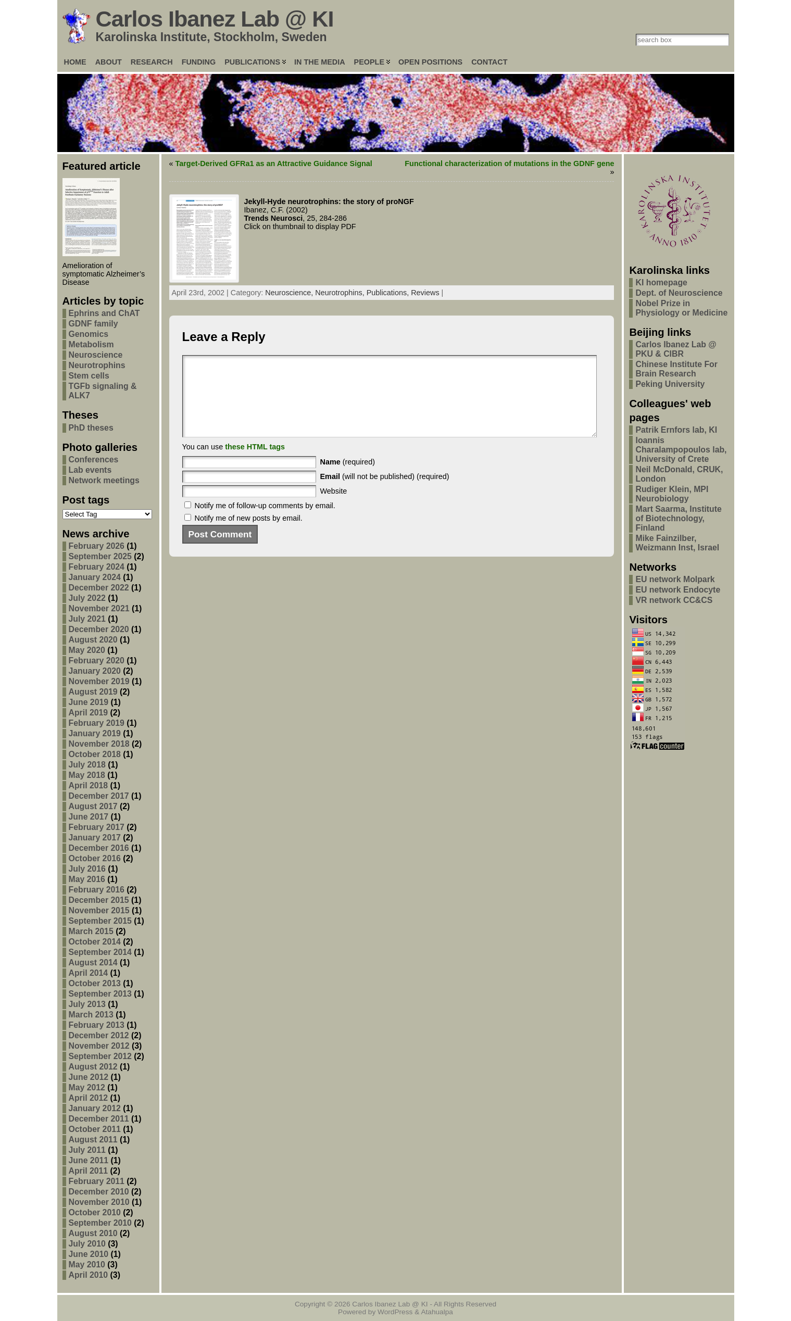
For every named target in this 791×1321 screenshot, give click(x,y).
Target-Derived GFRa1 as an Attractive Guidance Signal (273, 163)
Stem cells (89, 375)
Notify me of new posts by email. (249, 534)
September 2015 (100, 920)
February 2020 (96, 660)
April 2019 (88, 712)
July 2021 (87, 618)
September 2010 (100, 1222)
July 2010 (87, 1243)
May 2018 (87, 775)
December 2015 (99, 900)
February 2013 (96, 1025)
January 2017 (95, 837)
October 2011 (95, 1129)
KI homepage (661, 282)
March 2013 (91, 1014)
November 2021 (99, 608)
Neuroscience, (290, 292)
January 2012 (95, 1108)
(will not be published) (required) (384, 492)
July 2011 (87, 1150)
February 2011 (96, 1181)
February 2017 (96, 827)
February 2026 (96, 546)
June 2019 (89, 702)
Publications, (389, 292)
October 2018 (95, 754)
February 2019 (96, 723)
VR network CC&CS (673, 600)
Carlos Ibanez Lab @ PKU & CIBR (675, 349)
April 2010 (88, 1274)
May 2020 (87, 650)
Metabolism (91, 344)
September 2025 (100, 556)
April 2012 (88, 1097)
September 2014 (100, 952)
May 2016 (87, 879)
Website (333, 506)
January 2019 (95, 733)
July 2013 (87, 1004)
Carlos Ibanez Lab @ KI (215, 18)
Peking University (670, 384)
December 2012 (99, 1035)
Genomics (89, 334)
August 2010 (93, 1233)
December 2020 (99, 629)
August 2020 (93, 639)
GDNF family (93, 323)
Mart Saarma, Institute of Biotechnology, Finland (678, 518)
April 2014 (88, 972)
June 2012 (89, 1077)
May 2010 (87, 1264)
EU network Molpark (674, 579)
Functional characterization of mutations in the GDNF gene (509, 163)
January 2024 (95, 577)
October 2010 (95, 1212)
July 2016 (87, 868)
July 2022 (87, 598)
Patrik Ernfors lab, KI (676, 429)
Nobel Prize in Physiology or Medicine (681, 308)
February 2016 (96, 889)
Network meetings (104, 480)
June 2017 (89, 816)
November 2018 (99, 743)
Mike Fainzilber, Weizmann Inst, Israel (677, 543)
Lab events (90, 470)
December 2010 (99, 1191)
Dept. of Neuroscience (678, 292)
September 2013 (100, 993)
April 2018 (88, 785)
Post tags (86, 500)
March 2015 (91, 931)
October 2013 (95, 983)
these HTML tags (255, 462)
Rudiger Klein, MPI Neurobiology (671, 494)
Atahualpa (437, 1312)
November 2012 (99, 1045)
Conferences (94, 459)
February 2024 (96, 566)
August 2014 (93, 962)
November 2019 (99, 681)
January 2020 (95, 670)
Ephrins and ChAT (104, 313)
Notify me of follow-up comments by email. (265, 521)
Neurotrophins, (340, 292)
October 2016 (95, 858)
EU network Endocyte (677, 589)
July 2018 (87, 764)
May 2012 (87, 1087)
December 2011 (99, 1118)
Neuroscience (96, 354)
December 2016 (99, 848)
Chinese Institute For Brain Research (676, 369)
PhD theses (91, 427)
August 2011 (93, 1139)
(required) (347, 477)
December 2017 (99, 795)
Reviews (425, 292)
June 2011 (89, 1160)
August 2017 (93, 806)
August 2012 (93, 1066)
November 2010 (99, 1202)
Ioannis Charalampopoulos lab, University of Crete (680, 449)
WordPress (395, 1312)
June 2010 (89, 1254)
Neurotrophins (97, 365)
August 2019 (93, 691)
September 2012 (100, 1056)
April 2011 (88, 1170)
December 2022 (99, 587)
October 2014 (95, 941)
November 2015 (99, 910)
